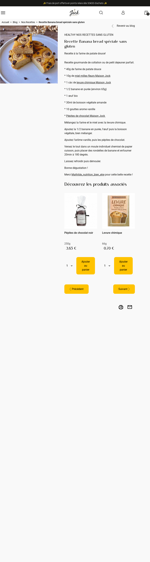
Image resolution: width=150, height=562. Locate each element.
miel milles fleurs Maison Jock (92, 75)
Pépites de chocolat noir (78, 232)
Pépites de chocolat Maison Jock (86, 115)
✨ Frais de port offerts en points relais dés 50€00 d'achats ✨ (75, 3)
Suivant (124, 289)
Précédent (76, 289)
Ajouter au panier (85, 265)
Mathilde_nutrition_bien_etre (88, 174)
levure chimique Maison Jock (94, 82)
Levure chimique (112, 232)
